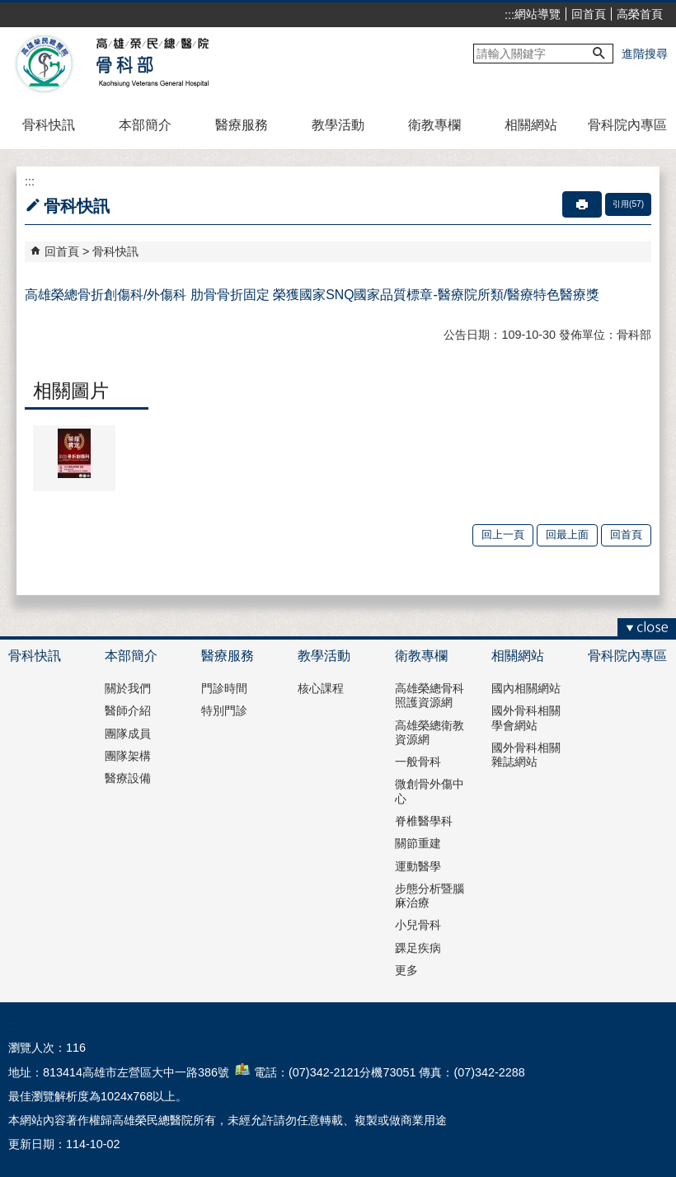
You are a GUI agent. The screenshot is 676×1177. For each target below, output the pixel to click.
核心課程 (321, 688)
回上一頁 (502, 534)
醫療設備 (128, 778)
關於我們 (128, 688)
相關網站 (531, 125)
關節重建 (418, 843)
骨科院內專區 (627, 125)
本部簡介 (145, 125)
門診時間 (224, 688)
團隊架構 (128, 755)
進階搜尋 (645, 53)
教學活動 (338, 125)
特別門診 (224, 710)
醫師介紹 (128, 710)
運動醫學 (418, 866)
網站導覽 (537, 14)
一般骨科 (418, 761)
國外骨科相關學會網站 (526, 717)
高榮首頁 (640, 14)
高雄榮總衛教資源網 (429, 732)
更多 (406, 970)
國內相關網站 (526, 688)
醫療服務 (241, 125)
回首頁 (588, 14)
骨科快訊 (48, 125)
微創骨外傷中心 (429, 790)
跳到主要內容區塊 (8, 8)
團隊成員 (128, 733)
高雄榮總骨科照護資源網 (429, 695)
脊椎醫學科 (424, 821)
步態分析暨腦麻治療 (429, 895)
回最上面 (567, 534)
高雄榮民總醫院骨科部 (151, 64)
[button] (599, 54)
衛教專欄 (434, 125)
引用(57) (628, 204)
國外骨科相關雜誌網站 (526, 754)
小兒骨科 (418, 924)
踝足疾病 (418, 947)
